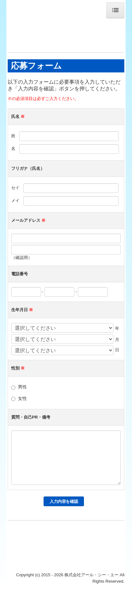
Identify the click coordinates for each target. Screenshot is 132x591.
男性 (22, 386)
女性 (22, 398)
